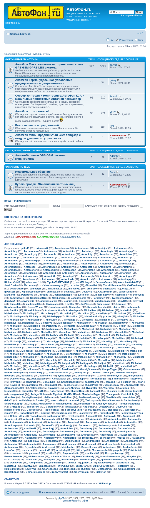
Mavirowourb (99, 450)
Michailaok (16, 325)
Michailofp (51, 360)
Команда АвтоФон (70, 237)
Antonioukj (104, 431)
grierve (107, 316)
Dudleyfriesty (17, 378)
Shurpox (84, 301)
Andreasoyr (105, 425)
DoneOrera (16, 462)
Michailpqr (28, 322)
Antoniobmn (31, 251)
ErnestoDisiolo (124, 372)
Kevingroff (81, 372)
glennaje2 (34, 453)
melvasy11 (74, 288)
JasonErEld (122, 462)
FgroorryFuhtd (73, 409)
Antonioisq (106, 260)
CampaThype (109, 369)
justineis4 (83, 294)
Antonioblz (50, 254)
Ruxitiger (86, 469)
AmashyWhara (104, 403)
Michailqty (28, 338)
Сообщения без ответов (17, 54)
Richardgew (122, 466)
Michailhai (83, 313)
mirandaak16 (55, 288)
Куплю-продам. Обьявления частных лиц (45, 184)
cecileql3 (51, 453)
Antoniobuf (10, 273)
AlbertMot (9, 397)
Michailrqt (101, 344)
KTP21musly (11, 459)
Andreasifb (48, 425)
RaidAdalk (71, 406)
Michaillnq (28, 363)
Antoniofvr (16, 440)
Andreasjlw (10, 444)
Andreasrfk (108, 444)
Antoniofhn (88, 270)
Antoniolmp (48, 279)
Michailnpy (53, 366)
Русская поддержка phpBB (75, 501)
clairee (116, 307)
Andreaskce (106, 434)
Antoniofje (88, 260)
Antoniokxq (106, 276)
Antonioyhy (30, 434)
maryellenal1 (135, 375)
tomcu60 (15, 304)
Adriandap (72, 310)
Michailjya (46, 363)
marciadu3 (32, 385)
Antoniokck (16, 422)
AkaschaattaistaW (128, 282)
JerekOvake (11, 285)
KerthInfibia (127, 394)
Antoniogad (126, 276)
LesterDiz (104, 406)
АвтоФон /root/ (118, 135)
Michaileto (83, 322)
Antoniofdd (111, 422)
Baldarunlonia (64, 413)
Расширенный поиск (132, 15)
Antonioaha (30, 431)
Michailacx (64, 350)
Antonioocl (85, 257)
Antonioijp (49, 434)
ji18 (41, 391)
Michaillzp (34, 335)
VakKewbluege (135, 285)
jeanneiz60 (55, 462)
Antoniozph (87, 276)
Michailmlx (88, 347)
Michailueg (16, 366)
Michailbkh (10, 357)
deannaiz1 (69, 291)
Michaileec (34, 366)
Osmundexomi (126, 469)
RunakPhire (91, 385)
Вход (140, 40)
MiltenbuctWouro (60, 456)
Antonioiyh (48, 267)
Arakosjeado (38, 378)
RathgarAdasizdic (40, 403)
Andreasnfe (132, 440)
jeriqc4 (122, 325)
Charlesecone (50, 469)
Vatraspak (36, 388)
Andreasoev (11, 428)
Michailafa (69, 325)
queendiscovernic (111, 459)
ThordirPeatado (112, 285)
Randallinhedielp (97, 307)
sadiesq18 (35, 288)
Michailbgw (16, 316)
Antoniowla (67, 279)
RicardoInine (31, 310)
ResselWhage (35, 307)
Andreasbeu (69, 444)
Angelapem (112, 440)
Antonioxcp (105, 279)
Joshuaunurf (54, 416)
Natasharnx (138, 437)
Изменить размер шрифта (140, 33)
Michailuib (102, 357)
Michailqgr (107, 341)
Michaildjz (118, 350)
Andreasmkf (89, 444)
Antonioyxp (31, 260)
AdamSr (114, 156)
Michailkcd (122, 360)
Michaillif (87, 360)
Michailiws (90, 310)
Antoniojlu (96, 419)
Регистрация (126, 40)
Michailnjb (16, 354)
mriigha (44, 294)
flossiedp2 (27, 375)
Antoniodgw (50, 270)
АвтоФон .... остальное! (32, 111)
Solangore (49, 459)
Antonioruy (10, 431)
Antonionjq (124, 279)
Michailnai (106, 347)
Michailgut (64, 363)
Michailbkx (101, 322)
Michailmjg (138, 322)
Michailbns (47, 357)
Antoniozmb (11, 254)
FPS (112, 125)
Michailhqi (29, 344)
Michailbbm (118, 338)
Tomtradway (17, 298)
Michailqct (16, 319)
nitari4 (141, 382)
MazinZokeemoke (110, 456)
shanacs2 (52, 291)
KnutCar (69, 304)
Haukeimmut (11, 469)
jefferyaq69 (63, 466)
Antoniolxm (127, 270)
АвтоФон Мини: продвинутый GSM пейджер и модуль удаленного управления (48, 136)
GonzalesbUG (38, 298)
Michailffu (51, 325)
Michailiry (137, 344)
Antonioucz (29, 257)
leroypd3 (138, 301)
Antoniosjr (10, 279)
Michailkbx (89, 341)
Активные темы (41, 54)
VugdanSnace (102, 301)
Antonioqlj (48, 428)
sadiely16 (24, 400)
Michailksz (138, 357)
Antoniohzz (125, 254)
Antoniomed (11, 260)
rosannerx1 (16, 453)
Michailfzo (46, 332)
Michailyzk (35, 316)
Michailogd (46, 338)
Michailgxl (137, 338)
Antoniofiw (123, 267)
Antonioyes (87, 263)
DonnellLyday (89, 447)
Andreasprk (48, 447)
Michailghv (109, 354)
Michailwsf (51, 347)
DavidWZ (87, 291)
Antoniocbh (134, 419)
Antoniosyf (124, 260)
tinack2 (72, 462)
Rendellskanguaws (129, 403)
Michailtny (16, 329)
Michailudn (53, 354)
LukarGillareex (101, 466)
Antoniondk (48, 419)
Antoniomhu (11, 263)
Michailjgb (34, 319)
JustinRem (66, 397)
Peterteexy (27, 294)
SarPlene (85, 304)
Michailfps (138, 325)
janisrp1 (8, 413)
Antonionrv (67, 267)
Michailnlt (15, 360)
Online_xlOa (17, 416)
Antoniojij (48, 431)
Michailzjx (15, 341)
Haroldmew (99, 298)
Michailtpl (104, 335)
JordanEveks (130, 447)
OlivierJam (75, 307)
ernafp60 (92, 288)
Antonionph (106, 273)
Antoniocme (106, 254)
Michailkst (128, 354)
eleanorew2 (51, 440)
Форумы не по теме (17, 167)
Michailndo (65, 357)
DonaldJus (49, 382)
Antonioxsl (86, 279)
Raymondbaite (71, 453)
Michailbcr (136, 350)
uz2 (99, 375)
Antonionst (48, 257)
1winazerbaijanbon (122, 298)
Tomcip (110, 394)
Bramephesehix (13, 456)
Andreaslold (132, 385)
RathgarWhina (38, 394)
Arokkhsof (67, 369)
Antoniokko (130, 422)
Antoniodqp (11, 434)
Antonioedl (128, 416)
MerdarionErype (91, 394)
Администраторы (25, 237)
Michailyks (101, 313)
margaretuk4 (17, 394)
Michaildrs (10, 363)
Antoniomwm (30, 276)
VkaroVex (108, 388)
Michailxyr (10, 322)
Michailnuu (65, 332)
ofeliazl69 (113, 409)
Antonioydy (31, 254)
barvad (113, 65)
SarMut (14, 310)
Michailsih (84, 357)
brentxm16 (56, 400)
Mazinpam (30, 285)
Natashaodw (11, 437)
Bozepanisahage (114, 453)
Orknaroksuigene (35, 472)
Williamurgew (87, 459)
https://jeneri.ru (70, 382)
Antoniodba (11, 270)
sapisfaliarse (92, 382)
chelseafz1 (113, 391)
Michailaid (87, 319)
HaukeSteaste (110, 400)
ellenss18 (105, 437)
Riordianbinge (98, 378)
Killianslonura (36, 456)
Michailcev (71, 366)
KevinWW (30, 469)
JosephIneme (78, 298)
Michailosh (125, 329)
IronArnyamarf (60, 472)
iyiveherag (74, 416)
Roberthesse (57, 391)
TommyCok (51, 385)
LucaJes (74, 285)
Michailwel (108, 310)
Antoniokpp (92, 422)
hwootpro (9, 375)
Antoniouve (104, 267)
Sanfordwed (131, 400)
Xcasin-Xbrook (101, 372)
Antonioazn (50, 251)
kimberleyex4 (114, 375)
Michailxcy (86, 335)
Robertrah (84, 403)
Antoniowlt (125, 263)
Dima (112, 172)
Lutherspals (133, 307)
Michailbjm (10, 313)
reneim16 (31, 382)
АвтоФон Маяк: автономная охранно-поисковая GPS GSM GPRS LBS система (49, 66)
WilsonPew (33, 406)
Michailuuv (16, 335)
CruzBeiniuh (105, 291)
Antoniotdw (104, 257)
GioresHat (91, 285)
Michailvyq (33, 360)
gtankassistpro (48, 301)
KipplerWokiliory (31, 291)
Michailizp (52, 329)
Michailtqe (69, 319)
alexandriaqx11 (133, 391)
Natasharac (31, 437)
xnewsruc (27, 450)
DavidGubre (16, 288)
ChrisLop (15, 406)
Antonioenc (87, 273)
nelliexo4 (126, 382)
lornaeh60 (10, 391)
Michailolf (136, 363)
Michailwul (102, 332)
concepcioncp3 (63, 294)
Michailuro (45, 350)
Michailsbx (64, 322)
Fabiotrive (118, 378)
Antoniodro (105, 428)
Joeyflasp (78, 378)
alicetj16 (122, 316)
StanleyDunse (30, 397)
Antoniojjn (125, 273)
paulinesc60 (33, 304)
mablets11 (10, 466)
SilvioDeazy (35, 372)
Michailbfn (126, 310)
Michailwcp (99, 338)
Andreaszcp (85, 425)
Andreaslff (91, 416)
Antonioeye (68, 254)
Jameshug (44, 466)
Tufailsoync (103, 304)
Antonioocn (109, 447)
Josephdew (128, 397)
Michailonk (120, 313)
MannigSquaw (88, 369)
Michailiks (71, 341)
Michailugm (90, 366)
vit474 (113, 111)
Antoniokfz (29, 419)
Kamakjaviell (59, 378)
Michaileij (81, 338)
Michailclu (10, 338)
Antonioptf (68, 276)
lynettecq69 (65, 375)
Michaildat (138, 332)
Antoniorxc (67, 257)
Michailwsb (34, 354)
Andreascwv (11, 447)
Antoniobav (50, 263)
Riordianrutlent (13, 307)
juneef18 (87, 462)
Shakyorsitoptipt (13, 403)
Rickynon (100, 472)
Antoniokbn (115, 419)
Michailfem (122, 335)
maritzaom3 (94, 409)
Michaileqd (91, 316)
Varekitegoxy (112, 385)
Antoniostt (86, 267)
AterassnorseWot (14, 388)
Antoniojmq (54, 422)
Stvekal (40, 400)
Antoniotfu (50, 276)
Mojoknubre (68, 447)
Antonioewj (35, 422)
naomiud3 (44, 450)
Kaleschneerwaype (52, 285)
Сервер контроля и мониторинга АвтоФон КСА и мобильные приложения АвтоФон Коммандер (49, 97)
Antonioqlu (106, 251)
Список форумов (20, 34)
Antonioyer (123, 431)
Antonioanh (69, 270)
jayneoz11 (88, 437)
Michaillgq (10, 332)
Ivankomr (9, 294)
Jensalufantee (104, 282)
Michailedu (124, 347)
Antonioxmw (62, 248)
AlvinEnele (67, 459)
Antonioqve (106, 263)
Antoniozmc (30, 273)
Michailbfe (119, 344)
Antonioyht (110, 416)
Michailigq (82, 363)
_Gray (113, 80)
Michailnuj (69, 347)
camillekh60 (92, 453)
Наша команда (47, 492)
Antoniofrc (10, 257)
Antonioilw (68, 273)
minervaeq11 (33, 282)
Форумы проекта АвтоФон (21, 59)
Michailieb (34, 325)
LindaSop (9, 450)
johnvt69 (122, 301)
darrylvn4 (9, 301)
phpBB (61, 498)
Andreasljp (66, 425)
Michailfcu (70, 329)
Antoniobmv (121, 248)
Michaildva (88, 325)
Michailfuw (119, 322)
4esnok (113, 96)
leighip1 (68, 301)
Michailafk (16, 347)
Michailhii (9, 350)
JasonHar (81, 466)
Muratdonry (52, 406)
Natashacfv (50, 437)
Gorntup (45, 413)
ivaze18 (121, 437)
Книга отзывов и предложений (37, 125)
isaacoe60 (104, 462)
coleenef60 (46, 375)
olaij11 (126, 288)
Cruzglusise (48, 369)
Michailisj (64, 338)
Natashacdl (126, 434)
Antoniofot (124, 428)
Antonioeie (10, 276)
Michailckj (69, 360)
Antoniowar (29, 279)
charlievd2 (30, 428)
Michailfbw (104, 360)
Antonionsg (11, 267)
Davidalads (52, 304)
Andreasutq (30, 444)
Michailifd (108, 366)
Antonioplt (69, 263)
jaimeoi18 (130, 409)
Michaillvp (29, 313)
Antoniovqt (10, 419)
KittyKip (81, 450)
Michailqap (53, 316)
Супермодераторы (48, 237)
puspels (117, 450)
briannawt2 (42, 248)
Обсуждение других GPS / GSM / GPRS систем (32, 150)
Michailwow (47, 344)
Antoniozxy (86, 428)
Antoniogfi (74, 422)
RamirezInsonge (13, 372)
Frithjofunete (107, 413)
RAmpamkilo (35, 462)
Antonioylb (31, 263)
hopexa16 (33, 440)
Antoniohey (11, 251)
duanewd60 (109, 288)
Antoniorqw (11, 425)
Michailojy (100, 350)
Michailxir (84, 344)
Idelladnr (49, 397)
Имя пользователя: (14, 205)
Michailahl (29, 357)
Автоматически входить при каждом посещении (115, 205)
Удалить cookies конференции (75, 492)
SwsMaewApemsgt (89, 397)
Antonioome (82, 248)
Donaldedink (135, 459)
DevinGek (121, 406)
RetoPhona (136, 378)
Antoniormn (77, 419)
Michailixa (139, 316)
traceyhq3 (138, 294)
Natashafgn (69, 437)
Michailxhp (28, 332)
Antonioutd (49, 273)
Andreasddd (128, 444)
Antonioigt (87, 254)
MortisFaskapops (58, 372)
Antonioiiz (29, 425)
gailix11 (25, 248)
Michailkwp (47, 313)
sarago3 (110, 382)
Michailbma (29, 369)
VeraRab (111, 397)
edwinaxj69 (27, 301)
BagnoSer (27, 391)
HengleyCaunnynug (131, 413)
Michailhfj (104, 319)
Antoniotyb (88, 251)
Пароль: (55, 205)
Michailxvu (138, 313)
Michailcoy (34, 329)
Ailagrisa (131, 456)
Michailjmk (100, 363)
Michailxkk (126, 366)
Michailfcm (72, 316)
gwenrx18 (9, 291)
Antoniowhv (66, 431)
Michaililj (69, 335)
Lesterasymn (86, 413)
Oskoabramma (131, 369)
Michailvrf (33, 347)
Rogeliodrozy (51, 409)
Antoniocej (30, 267)
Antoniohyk (50, 260)
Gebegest (32, 409)
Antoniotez (69, 251)
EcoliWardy (84, 375)
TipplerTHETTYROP (58, 282)
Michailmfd (82, 350)
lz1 (62, 419)
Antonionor (30, 270)
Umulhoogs (56, 307)
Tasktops (90, 400)
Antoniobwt (66, 428)
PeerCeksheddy (85, 456)
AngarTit (88, 406)
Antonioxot (69, 260)
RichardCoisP (12, 282)
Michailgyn (91, 354)
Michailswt (88, 329)
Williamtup (105, 483)
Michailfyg (46, 322)
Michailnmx (33, 341)
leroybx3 (15, 382)
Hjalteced (69, 469)
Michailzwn (83, 332)
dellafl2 (8, 400)
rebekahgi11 (63, 450)
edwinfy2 (27, 466)
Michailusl (27, 350)
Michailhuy (120, 357)
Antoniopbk (107, 270)
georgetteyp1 (71, 385)
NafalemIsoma (64, 403)
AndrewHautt (52, 310)
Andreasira (87, 434)
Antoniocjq (125, 251)
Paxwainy (53, 388)
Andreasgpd (93, 440)
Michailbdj (66, 313)
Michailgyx (66, 344)
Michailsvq (126, 341)
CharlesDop (77, 391)
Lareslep (121, 304)
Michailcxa (10, 369)
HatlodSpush (27, 413)
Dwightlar (91, 388)
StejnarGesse (72, 440)
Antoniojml (101, 248)
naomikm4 (121, 294)
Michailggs (53, 341)
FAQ (112, 40)
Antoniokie (124, 425)
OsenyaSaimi (81, 472)
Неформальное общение (33, 171)
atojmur (124, 388)
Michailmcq (72, 354)
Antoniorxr (123, 257)
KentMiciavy (83, 282)
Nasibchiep (58, 298)
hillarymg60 (102, 294)
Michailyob (106, 325)
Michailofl (120, 332)
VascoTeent (125, 291)
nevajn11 (15, 385)
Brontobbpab (11, 472)
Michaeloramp (12, 409)
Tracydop (35, 416)
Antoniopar (86, 431)
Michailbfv (52, 335)
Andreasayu (68, 434)
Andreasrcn (49, 444)
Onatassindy (105, 469)
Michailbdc (119, 363)
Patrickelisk (135, 450)
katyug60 (95, 391)
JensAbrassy (72, 388)
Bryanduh (30, 447)
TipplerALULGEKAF (64, 394)
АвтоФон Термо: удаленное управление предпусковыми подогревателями (43, 81)
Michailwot (10, 344)
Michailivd (122, 319)
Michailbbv (106, 329)
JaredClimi (31, 459)
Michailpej (51, 319)
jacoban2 (74, 400)
